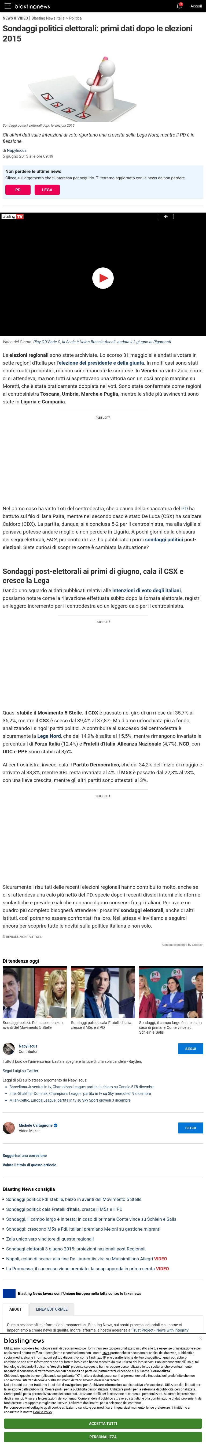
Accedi (196, 6)
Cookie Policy (42, 1412)
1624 (105, 1353)
